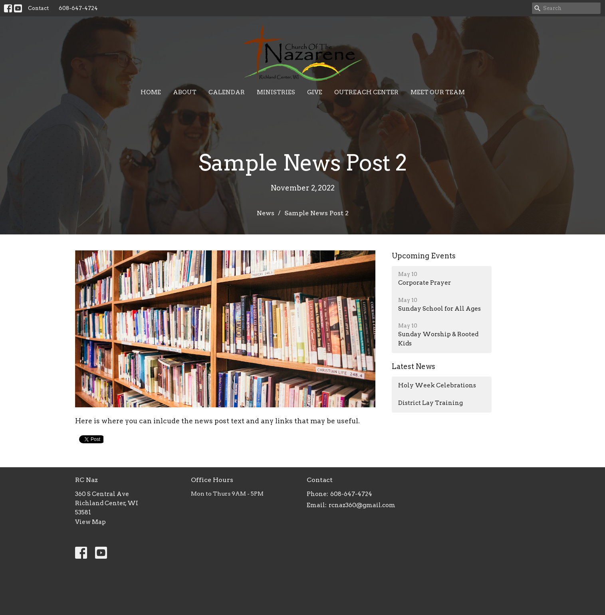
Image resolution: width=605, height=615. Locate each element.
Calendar (226, 92)
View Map (90, 522)
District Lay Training (430, 403)
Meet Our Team (438, 92)
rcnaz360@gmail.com (362, 505)
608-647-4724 (78, 8)
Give (314, 92)
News (265, 213)
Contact (38, 8)
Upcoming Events (424, 256)
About (184, 92)
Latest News (413, 366)
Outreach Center (366, 92)
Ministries (276, 92)
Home (151, 92)
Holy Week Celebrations (437, 385)
